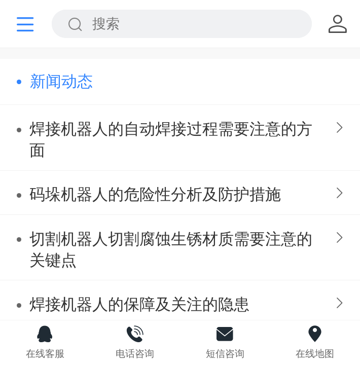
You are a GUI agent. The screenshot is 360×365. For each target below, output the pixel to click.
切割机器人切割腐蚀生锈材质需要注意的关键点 (170, 249)
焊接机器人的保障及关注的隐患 (139, 304)
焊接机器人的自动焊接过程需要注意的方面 (170, 139)
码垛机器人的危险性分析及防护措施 (155, 194)
